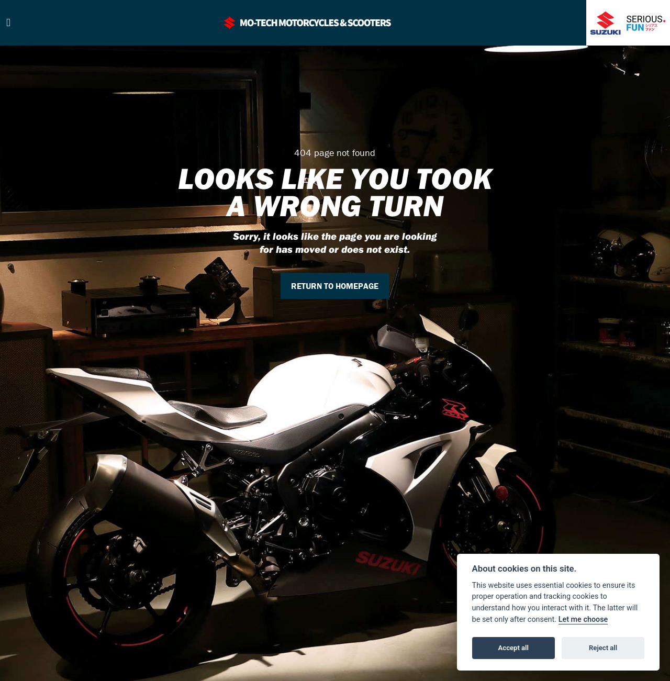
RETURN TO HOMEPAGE (334, 286)
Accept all (513, 648)
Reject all (603, 648)
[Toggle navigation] (8, 22)
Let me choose (583, 619)
